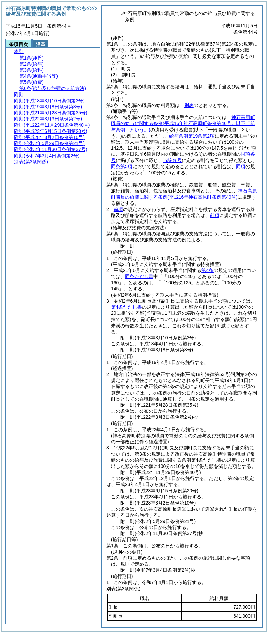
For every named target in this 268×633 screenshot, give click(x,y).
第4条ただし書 (126, 307)
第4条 (207, 270)
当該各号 (172, 160)
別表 (189, 105)
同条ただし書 (139, 276)
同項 (240, 166)
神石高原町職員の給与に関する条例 (183, 123)
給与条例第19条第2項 (192, 136)
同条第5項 (121, 166)
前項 (118, 209)
